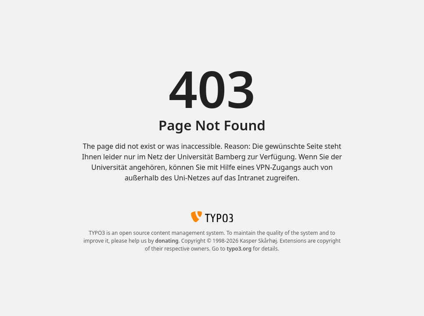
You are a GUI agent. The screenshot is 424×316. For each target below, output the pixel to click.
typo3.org (239, 248)
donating (166, 240)
